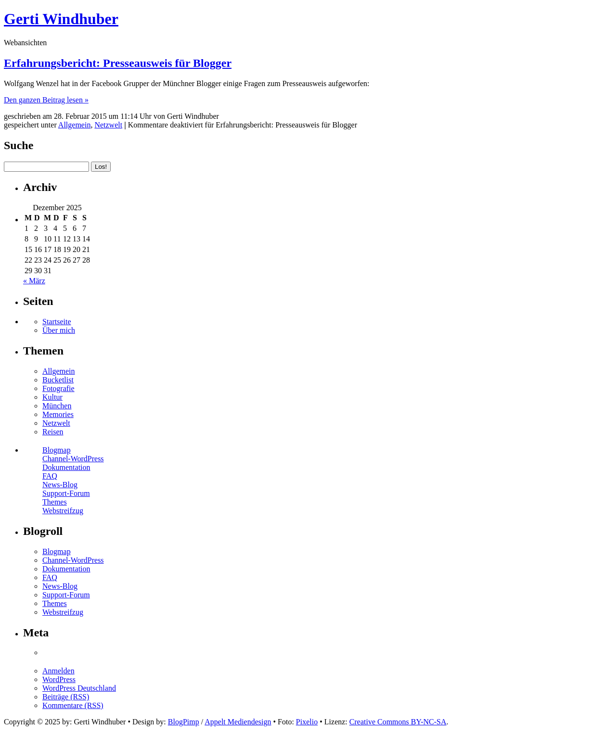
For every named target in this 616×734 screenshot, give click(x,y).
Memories (58, 414)
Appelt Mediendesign (238, 722)
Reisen (53, 432)
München (56, 406)
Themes (54, 502)
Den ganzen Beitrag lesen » (46, 100)
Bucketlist (58, 380)
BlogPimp (183, 722)
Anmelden (58, 671)
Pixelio (307, 722)
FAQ (49, 476)
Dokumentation (66, 467)
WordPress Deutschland (79, 688)
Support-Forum (66, 493)
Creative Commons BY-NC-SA (398, 722)
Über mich (58, 330)
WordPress (59, 679)
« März (34, 281)
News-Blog (59, 485)
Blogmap (56, 450)
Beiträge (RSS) (65, 697)
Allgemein (74, 125)
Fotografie (58, 388)
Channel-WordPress (73, 459)
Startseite (56, 321)
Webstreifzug (62, 510)
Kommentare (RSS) (72, 705)
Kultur (52, 397)
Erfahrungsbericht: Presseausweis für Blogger (117, 63)
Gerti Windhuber (61, 18)
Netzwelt (108, 125)
